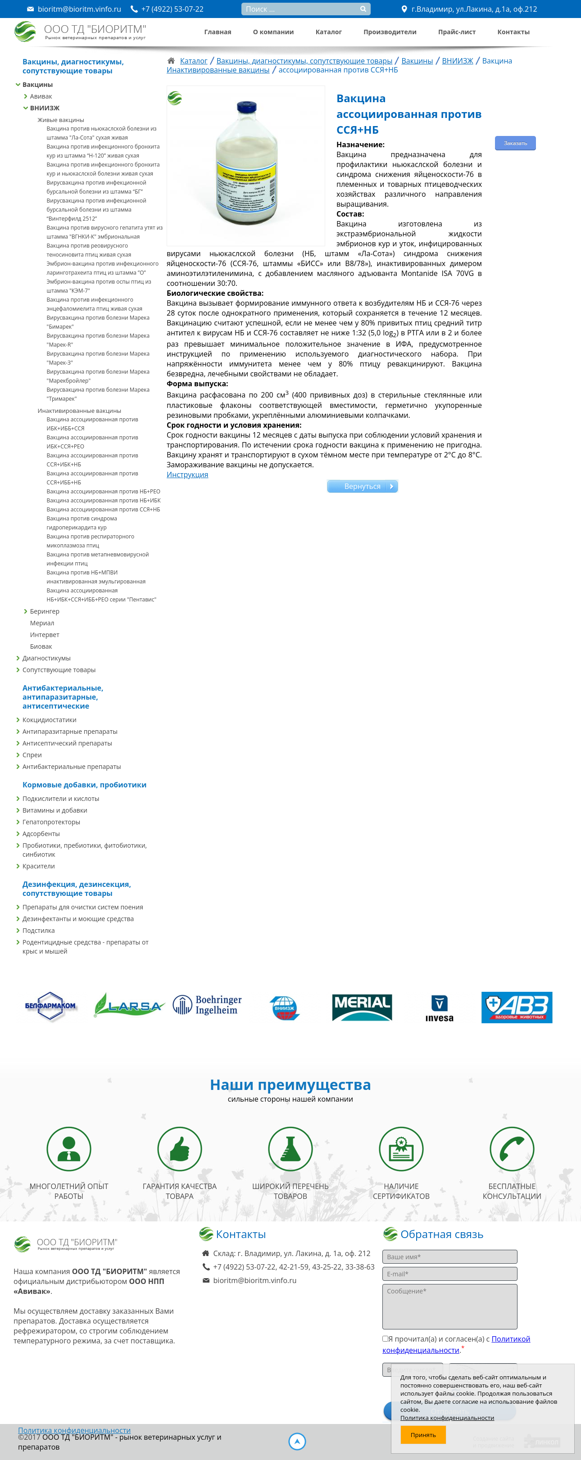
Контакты (514, 31)
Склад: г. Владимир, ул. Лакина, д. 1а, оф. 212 (292, 1253)
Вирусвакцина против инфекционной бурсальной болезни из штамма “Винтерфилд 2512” (96, 209)
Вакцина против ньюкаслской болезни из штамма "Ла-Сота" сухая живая (102, 133)
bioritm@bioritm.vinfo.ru (255, 1280)
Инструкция (188, 474)
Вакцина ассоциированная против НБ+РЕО (104, 491)
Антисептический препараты (67, 743)
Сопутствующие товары (59, 669)
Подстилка (39, 930)
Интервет (44, 634)
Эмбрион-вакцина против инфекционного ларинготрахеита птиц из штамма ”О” (103, 268)
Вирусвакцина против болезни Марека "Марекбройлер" (98, 376)
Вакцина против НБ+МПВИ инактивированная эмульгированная (96, 577)
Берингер (44, 611)
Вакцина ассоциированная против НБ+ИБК (104, 500)
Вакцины (38, 84)
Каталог (329, 31)
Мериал (42, 623)
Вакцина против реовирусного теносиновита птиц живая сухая (89, 250)
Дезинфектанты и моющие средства (78, 918)
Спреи (32, 754)
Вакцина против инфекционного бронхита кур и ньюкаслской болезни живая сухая (103, 169)
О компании (273, 31)
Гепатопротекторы (51, 822)
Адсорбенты (41, 833)
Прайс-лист (457, 31)
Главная (217, 31)
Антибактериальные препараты (72, 766)
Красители (39, 866)
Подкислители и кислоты (61, 798)
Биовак (41, 646)
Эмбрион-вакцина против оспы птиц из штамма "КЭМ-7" (99, 286)
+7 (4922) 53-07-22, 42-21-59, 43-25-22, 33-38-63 (294, 1267)
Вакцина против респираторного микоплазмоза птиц (91, 541)
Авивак (41, 96)
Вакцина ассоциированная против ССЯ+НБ (103, 509)
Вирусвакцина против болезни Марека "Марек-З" (98, 358)
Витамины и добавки (55, 810)
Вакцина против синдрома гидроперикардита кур (82, 523)
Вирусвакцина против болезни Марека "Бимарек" (98, 322)
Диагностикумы (47, 658)
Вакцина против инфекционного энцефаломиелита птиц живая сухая (95, 304)
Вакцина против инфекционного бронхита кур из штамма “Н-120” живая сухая (103, 151)
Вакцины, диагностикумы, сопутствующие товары (305, 60)
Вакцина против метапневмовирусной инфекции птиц (98, 559)
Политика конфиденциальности (74, 1430)
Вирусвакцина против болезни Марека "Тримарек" (98, 394)
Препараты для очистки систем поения (83, 907)
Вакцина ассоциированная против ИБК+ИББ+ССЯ (92, 424)
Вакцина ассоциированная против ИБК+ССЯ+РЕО (92, 442)
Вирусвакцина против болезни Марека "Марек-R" (98, 340)
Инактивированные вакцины (80, 411)
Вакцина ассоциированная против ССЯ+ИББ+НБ (92, 478)
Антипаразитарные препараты (70, 731)
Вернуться (363, 486)
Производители (390, 31)
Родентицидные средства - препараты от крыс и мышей (86, 946)
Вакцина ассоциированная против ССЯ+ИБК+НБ (92, 460)
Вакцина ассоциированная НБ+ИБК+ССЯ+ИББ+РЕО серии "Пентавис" (102, 595)
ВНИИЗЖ (44, 108)
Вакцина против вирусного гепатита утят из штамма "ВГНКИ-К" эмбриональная (105, 232)
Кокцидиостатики (50, 719)
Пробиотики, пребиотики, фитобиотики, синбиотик (85, 850)
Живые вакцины (61, 120)
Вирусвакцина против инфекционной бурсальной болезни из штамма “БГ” (96, 187)
